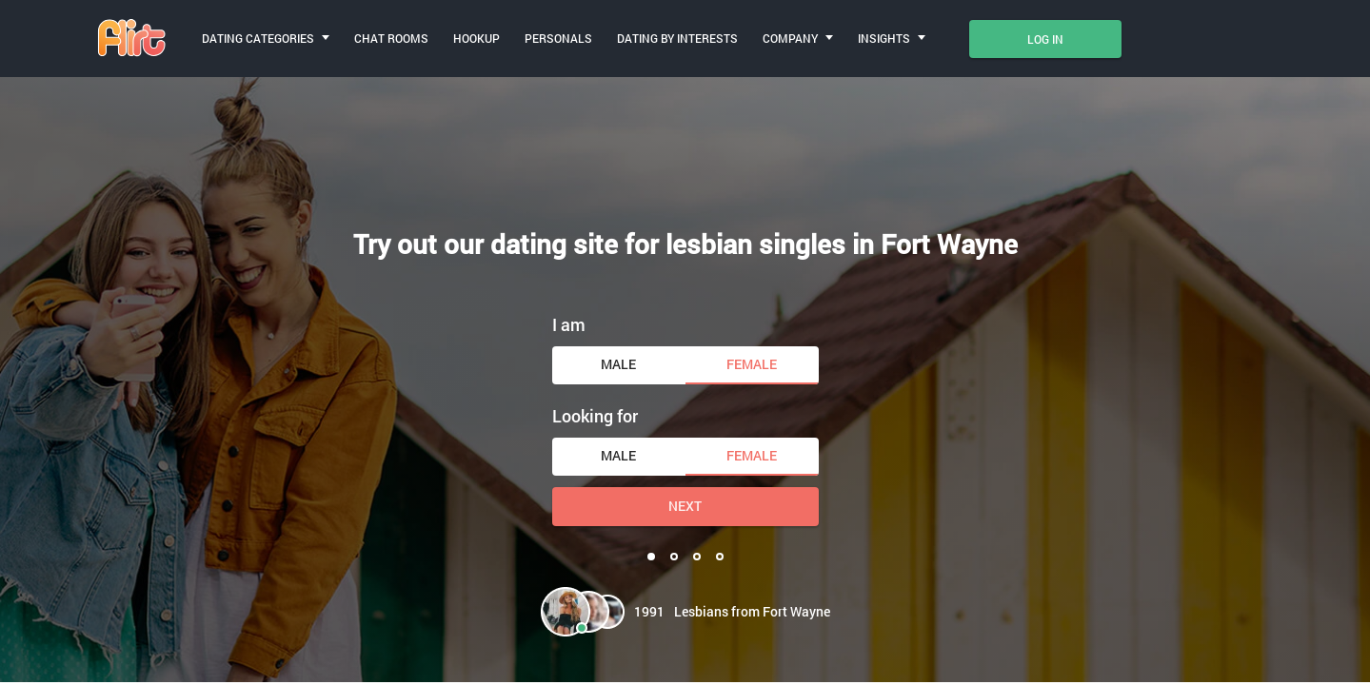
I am (569, 324)
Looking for (595, 415)
